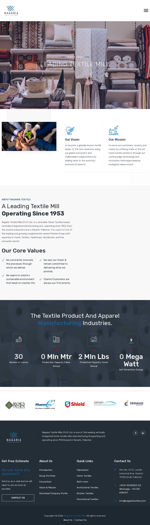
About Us (67, 520)
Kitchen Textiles (85, 493)
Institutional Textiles (87, 487)
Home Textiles (84, 476)
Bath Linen (82, 481)
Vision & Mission (47, 487)
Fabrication (82, 470)
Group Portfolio (47, 476)
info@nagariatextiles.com (132, 501)
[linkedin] (143, 433)
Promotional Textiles (87, 499)
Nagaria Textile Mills (75, 515)
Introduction (45, 470)
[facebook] (136, 433)
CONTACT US (18, 498)
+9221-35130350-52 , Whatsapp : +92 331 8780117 (130, 489)
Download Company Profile (53, 493)
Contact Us (81, 520)
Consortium (45, 481)
